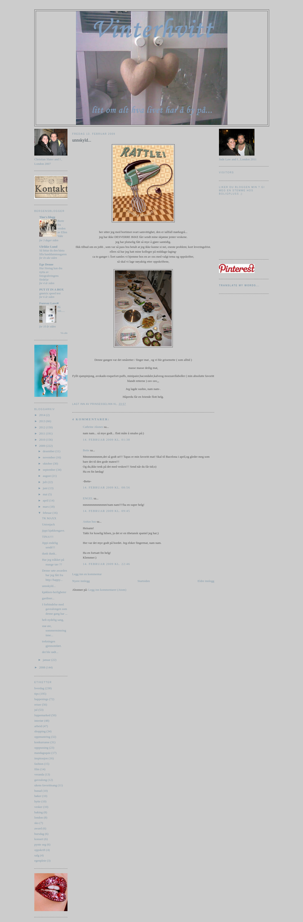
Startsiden (144, 581)
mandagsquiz (42, 753)
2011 (42, 433)
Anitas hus (89, 521)
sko (36, 823)
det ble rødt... (50, 652)
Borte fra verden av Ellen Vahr (62, 228)
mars (46, 506)
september (49, 469)
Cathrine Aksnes (93, 427)
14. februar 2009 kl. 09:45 (106, 511)
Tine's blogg (47, 217)
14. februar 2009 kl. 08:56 (106, 487)
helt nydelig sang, (53, 620)
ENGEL (88, 498)
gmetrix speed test (50, 293)
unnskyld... (48, 586)
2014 (42, 415)
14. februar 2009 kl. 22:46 (106, 564)
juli (45, 482)
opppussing (41, 747)
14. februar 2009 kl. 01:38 (106, 439)
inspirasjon (41, 758)
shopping (40, 731)
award (38, 828)
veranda (39, 774)
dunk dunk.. (49, 553)
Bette (86, 450)
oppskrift (39, 850)
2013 (42, 421)
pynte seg (40, 844)
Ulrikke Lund (48, 246)
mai (45, 494)
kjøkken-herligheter (54, 592)
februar (48, 513)
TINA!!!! (47, 536)
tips (36, 693)
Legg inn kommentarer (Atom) (107, 589)
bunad (38, 790)
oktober (48, 463)
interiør (38, 720)
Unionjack (48, 524)
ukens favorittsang (45, 785)
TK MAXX (49, 518)
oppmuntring (42, 736)
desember (49, 451)
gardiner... (48, 598)
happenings (41, 699)
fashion (38, 763)
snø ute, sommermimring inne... (54, 630)
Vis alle (64, 333)
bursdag (39, 834)
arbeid (38, 726)
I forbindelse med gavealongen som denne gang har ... (54, 609)
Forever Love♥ (49, 303)
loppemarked (42, 715)
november (49, 457)
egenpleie (40, 860)
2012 (42, 427)
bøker (37, 796)
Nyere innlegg (81, 581)
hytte (37, 801)
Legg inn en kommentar (87, 574)
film (37, 769)
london (38, 817)
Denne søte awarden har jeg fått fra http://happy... (54, 575)
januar (47, 660)
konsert (38, 839)
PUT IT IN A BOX (51, 289)
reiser (37, 704)
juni (45, 488)
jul (36, 710)
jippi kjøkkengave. (53, 530)
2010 (42, 439)
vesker (38, 807)
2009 (42, 446)
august (47, 476)
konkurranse (41, 742)
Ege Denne (46, 264)
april (46, 500)
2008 (42, 667)
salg (36, 855)
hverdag (39, 688)
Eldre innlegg (206, 581)
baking (38, 812)
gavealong (40, 780)
